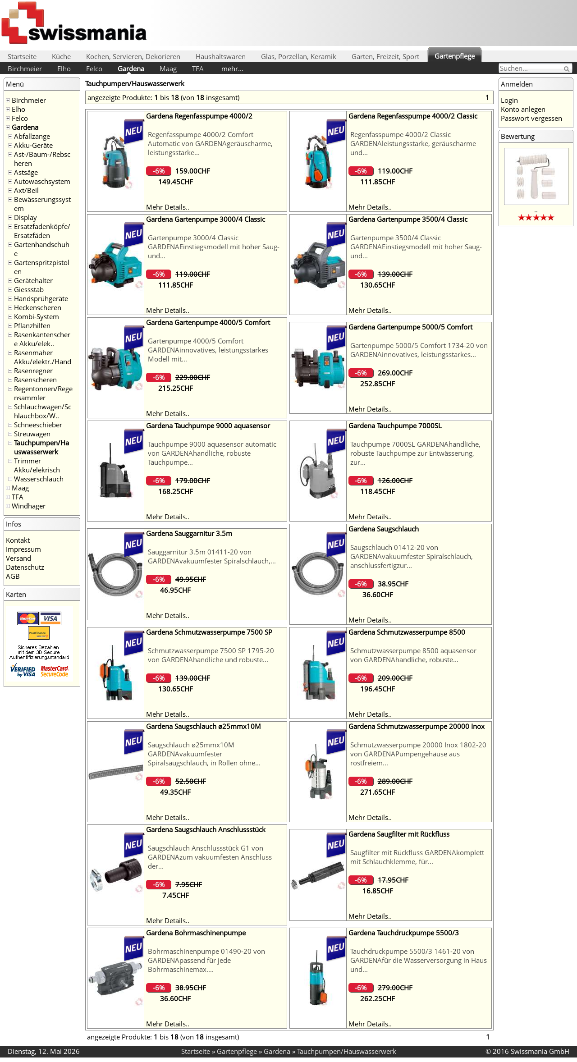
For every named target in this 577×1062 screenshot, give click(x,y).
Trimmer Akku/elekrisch (37, 465)
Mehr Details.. (167, 206)
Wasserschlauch (39, 478)
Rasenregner (33, 370)
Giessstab (29, 289)
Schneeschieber (38, 424)
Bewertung (518, 136)
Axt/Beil (26, 190)
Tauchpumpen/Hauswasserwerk (41, 447)
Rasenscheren (35, 379)
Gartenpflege (455, 55)
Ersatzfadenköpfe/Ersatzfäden (42, 231)
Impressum (23, 549)
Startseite (22, 56)
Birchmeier (25, 68)
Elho (64, 68)
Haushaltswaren (221, 56)
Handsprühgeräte (41, 298)
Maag (168, 68)
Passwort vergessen (531, 118)
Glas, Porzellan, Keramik (298, 56)
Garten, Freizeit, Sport (385, 56)
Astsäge (26, 172)
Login (509, 100)
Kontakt (18, 540)
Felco (94, 68)
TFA (198, 68)
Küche (61, 56)
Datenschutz (25, 567)
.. (536, 209)
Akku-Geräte (33, 145)
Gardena (131, 68)
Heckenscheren (37, 307)
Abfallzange (32, 136)
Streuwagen (32, 433)
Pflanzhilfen (32, 325)
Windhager (29, 505)
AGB (13, 576)
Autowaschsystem (42, 181)
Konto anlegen (523, 109)
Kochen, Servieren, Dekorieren (133, 56)
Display (25, 217)
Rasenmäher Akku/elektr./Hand (42, 357)
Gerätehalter (33, 280)
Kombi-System (36, 316)
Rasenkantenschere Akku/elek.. (42, 339)
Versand (18, 558)
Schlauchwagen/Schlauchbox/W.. (42, 411)
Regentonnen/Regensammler (43, 393)
